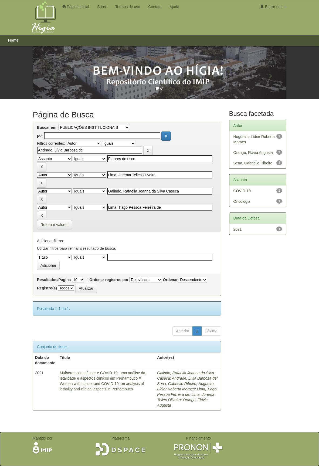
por (40, 135)
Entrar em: (273, 6)
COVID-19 (242, 191)
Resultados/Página (54, 280)
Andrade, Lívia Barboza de (194, 378)
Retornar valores (54, 224)
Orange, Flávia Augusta (253, 152)
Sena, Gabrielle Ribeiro (176, 383)
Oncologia (241, 201)
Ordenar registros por (108, 280)
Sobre (102, 7)
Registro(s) (47, 288)
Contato (154, 7)
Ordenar (170, 280)
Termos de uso (127, 7)
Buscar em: (47, 127)
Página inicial (75, 6)
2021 (237, 229)
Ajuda (174, 7)
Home (13, 40)
